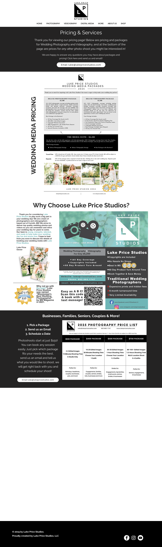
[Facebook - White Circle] (126, 538)
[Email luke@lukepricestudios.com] (81, 64)
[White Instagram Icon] (133, 538)
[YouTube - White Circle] (140, 538)
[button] (101, 23)
